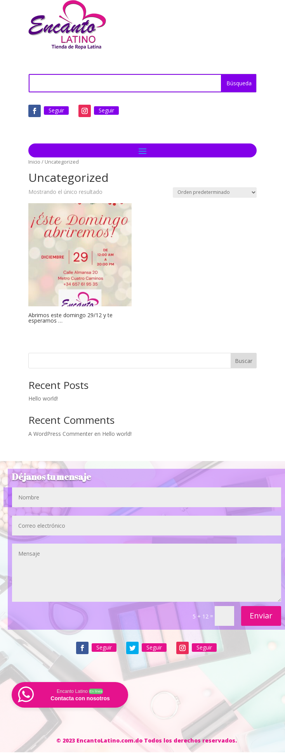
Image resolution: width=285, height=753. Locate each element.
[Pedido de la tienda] (215, 192)
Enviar (261, 615)
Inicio (34, 161)
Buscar (243, 360)
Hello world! (43, 398)
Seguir (56, 110)
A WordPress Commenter (60, 433)
